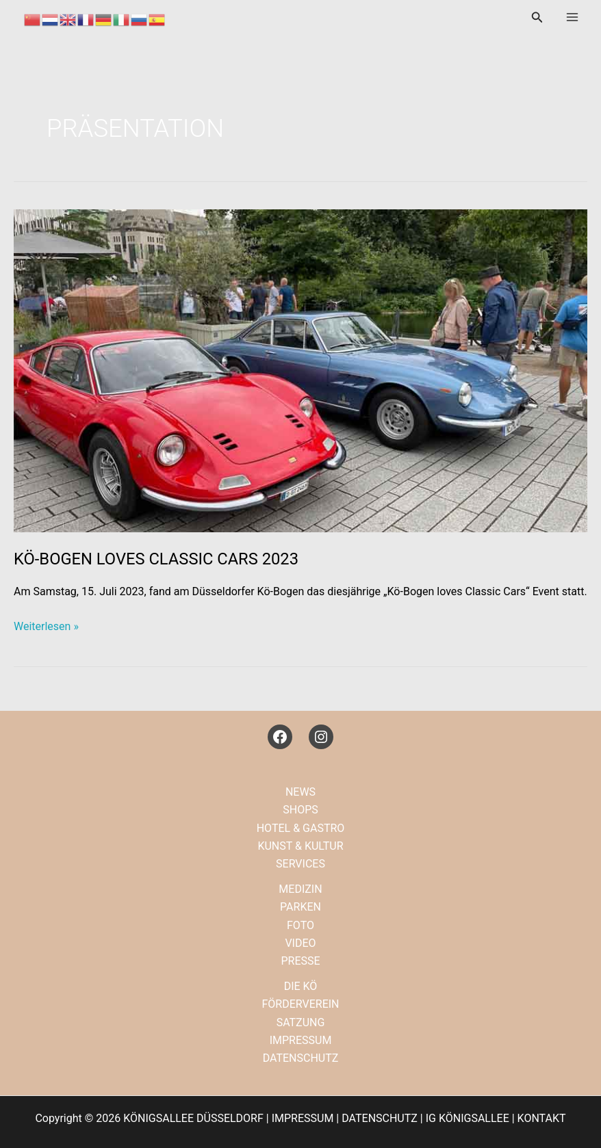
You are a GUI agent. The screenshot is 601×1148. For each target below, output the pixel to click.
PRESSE (300, 960)
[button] (537, 17)
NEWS (300, 791)
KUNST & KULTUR (300, 845)
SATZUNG (301, 1022)
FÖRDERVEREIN (300, 1003)
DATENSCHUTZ (301, 1058)
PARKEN (300, 906)
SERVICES (300, 863)
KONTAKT (541, 1118)
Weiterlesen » (46, 627)
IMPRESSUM (301, 1040)
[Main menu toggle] (572, 17)
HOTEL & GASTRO (301, 828)
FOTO (300, 925)
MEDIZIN (300, 889)
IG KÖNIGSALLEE (467, 1118)
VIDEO (300, 943)
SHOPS (300, 809)
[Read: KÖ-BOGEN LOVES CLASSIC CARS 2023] (300, 369)
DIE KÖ (301, 986)
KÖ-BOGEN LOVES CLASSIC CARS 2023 (156, 559)
